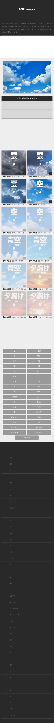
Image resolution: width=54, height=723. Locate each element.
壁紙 (11, 640)
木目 (11, 520)
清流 (14, 407)
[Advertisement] (27, 48)
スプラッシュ (14, 608)
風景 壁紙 (26, 437)
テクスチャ (13, 508)
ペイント (12, 627)
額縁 (11, 583)
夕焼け (39, 356)
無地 (11, 646)
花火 (14, 381)
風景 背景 (39, 432)
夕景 (14, 361)
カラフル (12, 596)
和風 (39, 381)
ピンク (12, 684)
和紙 (11, 533)
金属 (11, 539)
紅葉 (14, 376)
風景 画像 (39, 427)
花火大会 (14, 417)
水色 (11, 709)
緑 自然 (39, 412)
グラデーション (14, 615)
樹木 (39, 407)
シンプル (12, 602)
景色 (14, 422)
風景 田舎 (14, 427)
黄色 (11, 665)
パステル (12, 715)
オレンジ (12, 671)
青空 (39, 351)
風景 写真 (14, 432)
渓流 (39, 402)
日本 (39, 417)
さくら (39, 371)
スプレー (12, 621)
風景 (39, 422)
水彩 (11, 552)
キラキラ (12, 558)
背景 (11, 633)
